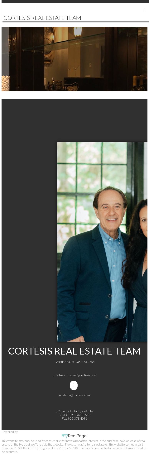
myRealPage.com (75, 436)
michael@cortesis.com (82, 375)
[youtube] (74, 384)
